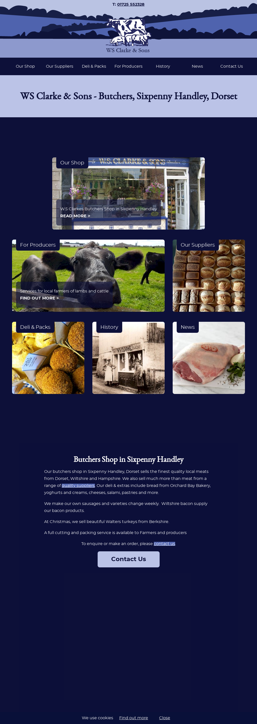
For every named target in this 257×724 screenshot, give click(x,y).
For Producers (128, 66)
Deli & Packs (94, 66)
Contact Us (231, 66)
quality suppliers (78, 486)
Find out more (133, 718)
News (197, 66)
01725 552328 (131, 5)
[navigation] (128, 66)
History (163, 66)
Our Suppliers (59, 66)
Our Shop (25, 66)
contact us (164, 544)
